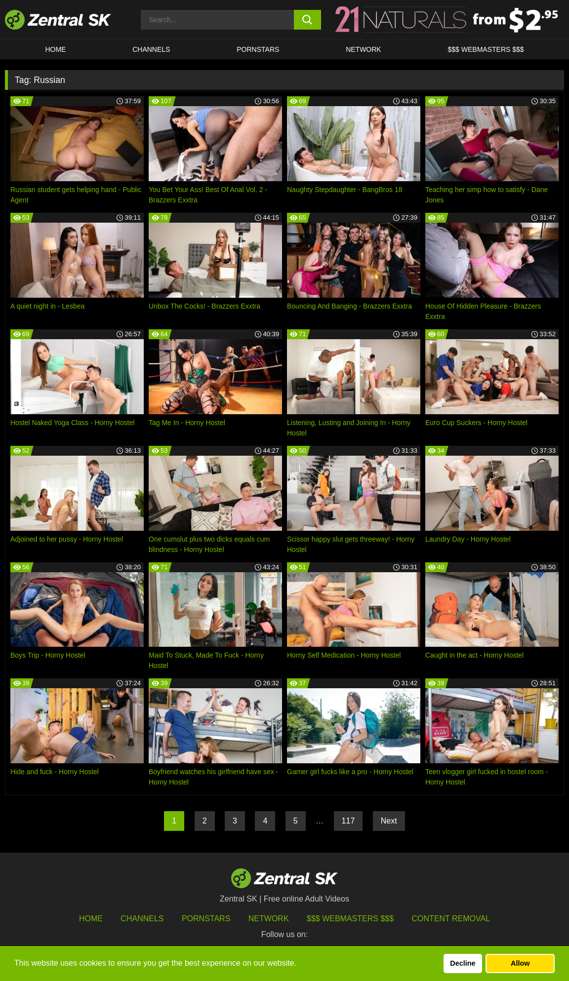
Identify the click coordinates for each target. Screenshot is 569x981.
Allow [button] (520, 963)
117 (348, 821)
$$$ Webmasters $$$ (486, 49)
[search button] (307, 20)
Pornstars (258, 49)
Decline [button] (462, 963)
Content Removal (451, 918)
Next (389, 821)
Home (55, 49)
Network (363, 49)
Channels (151, 49)
